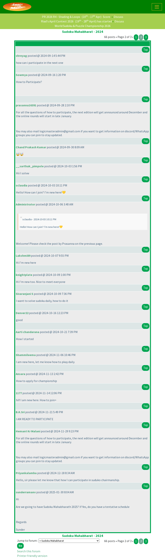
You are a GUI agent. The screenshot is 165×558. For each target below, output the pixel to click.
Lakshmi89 (23, 255)
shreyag (21, 56)
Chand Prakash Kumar (31, 147)
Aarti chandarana (27, 332)
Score (106, 17)
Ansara (20, 374)
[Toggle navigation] (157, 6)
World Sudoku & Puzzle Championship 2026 (83, 26)
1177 (19, 393)
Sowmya (22, 75)
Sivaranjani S (24, 294)
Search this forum (28, 551)
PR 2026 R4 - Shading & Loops (61, 17)
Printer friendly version (32, 556)
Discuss (118, 17)
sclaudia (21, 185)
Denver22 (22, 313)
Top (145, 49)
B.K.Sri (20, 412)
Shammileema (26, 355)
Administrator (25, 204)
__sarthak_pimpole (30, 166)
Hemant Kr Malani (28, 431)
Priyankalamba (26, 473)
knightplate (24, 275)
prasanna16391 (26, 105)
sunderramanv (26, 492)
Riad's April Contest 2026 (57, 21)
